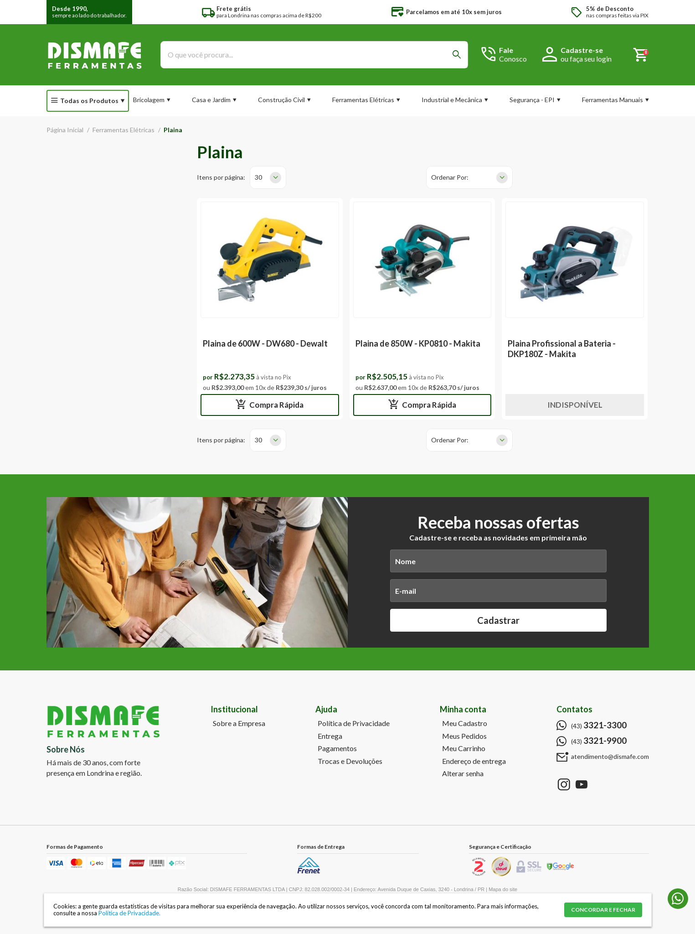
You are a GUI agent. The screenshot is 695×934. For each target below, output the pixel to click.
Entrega (330, 736)
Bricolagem (149, 100)
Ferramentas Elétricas (363, 100)
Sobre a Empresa (239, 723)
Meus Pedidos (464, 736)
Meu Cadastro (464, 723)
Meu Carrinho (463, 748)
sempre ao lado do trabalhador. (89, 12)
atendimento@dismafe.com (610, 756)
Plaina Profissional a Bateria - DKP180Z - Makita (562, 348)
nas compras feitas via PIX (617, 12)
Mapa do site (503, 889)
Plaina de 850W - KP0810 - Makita (417, 343)
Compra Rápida (276, 405)
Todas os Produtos (89, 100)
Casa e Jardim (211, 100)
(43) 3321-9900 (678, 898)
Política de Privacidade (354, 723)
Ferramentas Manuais (612, 100)
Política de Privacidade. (129, 913)
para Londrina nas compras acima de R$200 (268, 12)
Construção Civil (281, 100)
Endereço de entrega (474, 761)
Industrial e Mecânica (452, 100)
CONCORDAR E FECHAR (603, 909)
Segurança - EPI (532, 100)
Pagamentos (337, 748)
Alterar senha (463, 773)
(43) (599, 725)
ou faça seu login (586, 58)
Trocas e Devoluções (350, 761)
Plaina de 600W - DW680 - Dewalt (265, 343)
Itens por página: (221, 177)
